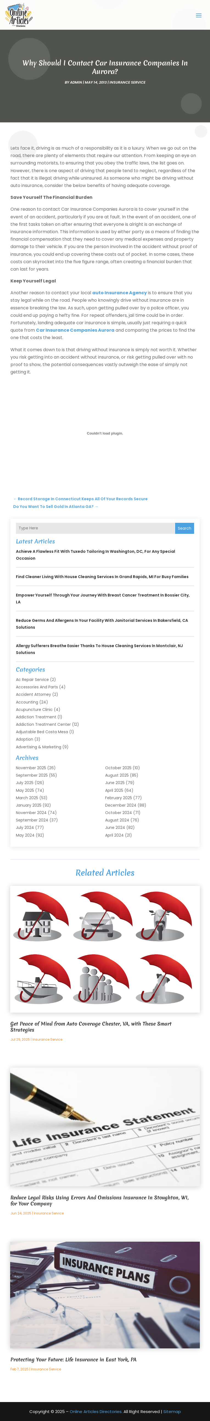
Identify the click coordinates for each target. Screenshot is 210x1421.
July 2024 (25, 827)
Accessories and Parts (37, 687)
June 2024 (115, 827)
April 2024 (114, 835)
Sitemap (172, 1411)
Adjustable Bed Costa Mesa (42, 732)
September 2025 (32, 775)
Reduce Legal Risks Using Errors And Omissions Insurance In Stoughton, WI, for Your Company (99, 1200)
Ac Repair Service (32, 679)
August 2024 (117, 820)
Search (184, 528)
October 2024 (118, 812)
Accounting (27, 702)
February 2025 (118, 798)
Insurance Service (127, 82)
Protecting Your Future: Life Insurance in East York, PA (73, 1359)
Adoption (24, 739)
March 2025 (27, 798)
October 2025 (118, 768)
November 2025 (31, 768)
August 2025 (117, 775)
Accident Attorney (33, 694)
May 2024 (25, 835)
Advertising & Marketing (38, 747)
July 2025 (24, 782)
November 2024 (31, 812)
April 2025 (114, 790)
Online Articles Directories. (96, 1411)
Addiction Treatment (36, 717)
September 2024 (32, 820)
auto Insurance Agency (119, 293)
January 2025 (28, 805)
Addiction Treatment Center (43, 724)
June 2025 (115, 782)
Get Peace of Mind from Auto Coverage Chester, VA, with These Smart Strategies (91, 1026)
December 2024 (120, 805)
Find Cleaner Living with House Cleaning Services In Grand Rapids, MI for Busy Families (102, 576)
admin (76, 82)
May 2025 (25, 790)
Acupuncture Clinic (34, 709)
